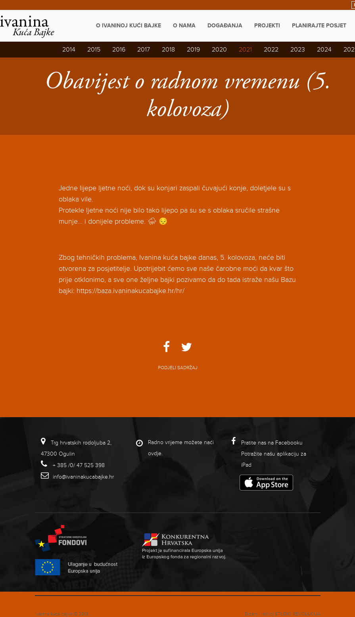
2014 (68, 50)
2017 (143, 50)
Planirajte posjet (319, 25)
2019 (193, 50)
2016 (118, 50)
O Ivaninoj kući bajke (128, 25)
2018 (168, 50)
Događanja (224, 25)
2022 (271, 50)
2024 (324, 50)
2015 (93, 50)
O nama (184, 25)
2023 (297, 50)
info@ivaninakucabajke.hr (83, 476)
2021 (245, 50)
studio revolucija (297, 614)
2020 (219, 50)
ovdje (154, 453)
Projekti (267, 25)
